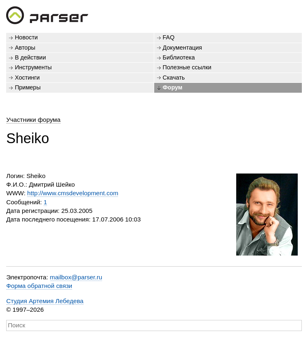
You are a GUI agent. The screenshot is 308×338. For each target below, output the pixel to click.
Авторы (25, 47)
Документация (182, 47)
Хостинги (27, 77)
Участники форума (33, 119)
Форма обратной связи (39, 285)
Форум (173, 87)
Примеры (28, 87)
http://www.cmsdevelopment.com (72, 193)
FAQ (169, 37)
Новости (26, 37)
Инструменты (33, 67)
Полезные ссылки (187, 67)
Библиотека (179, 57)
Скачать (174, 77)
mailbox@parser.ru (76, 277)
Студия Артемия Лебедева (44, 300)
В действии (30, 57)
